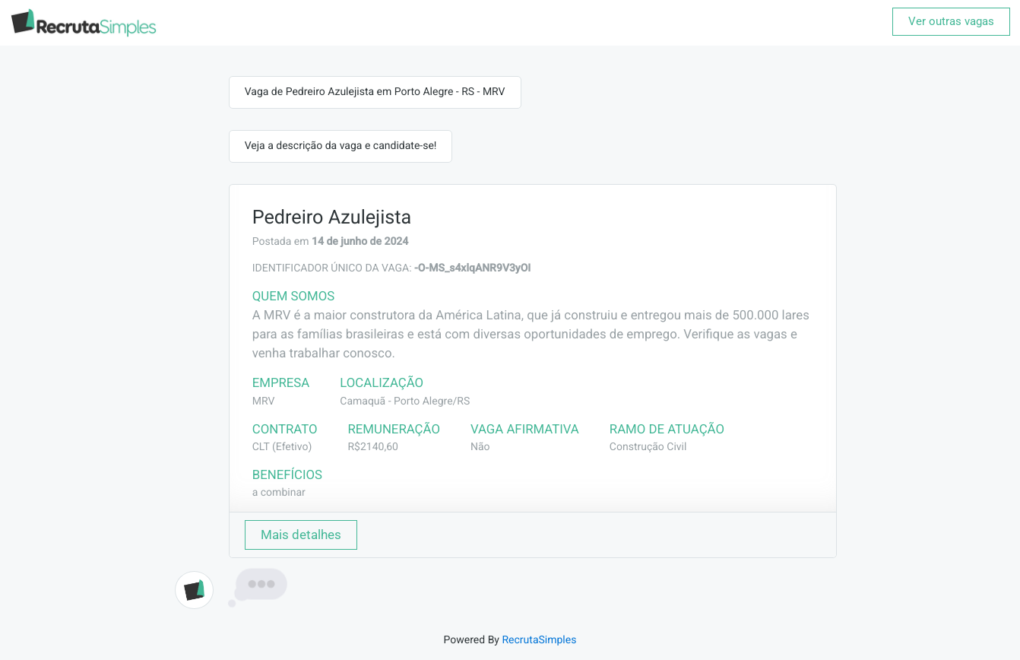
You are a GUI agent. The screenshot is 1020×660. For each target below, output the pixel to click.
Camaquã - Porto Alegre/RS (405, 401)
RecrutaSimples (539, 640)
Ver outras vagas (951, 21)
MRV (263, 401)
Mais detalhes (301, 534)
